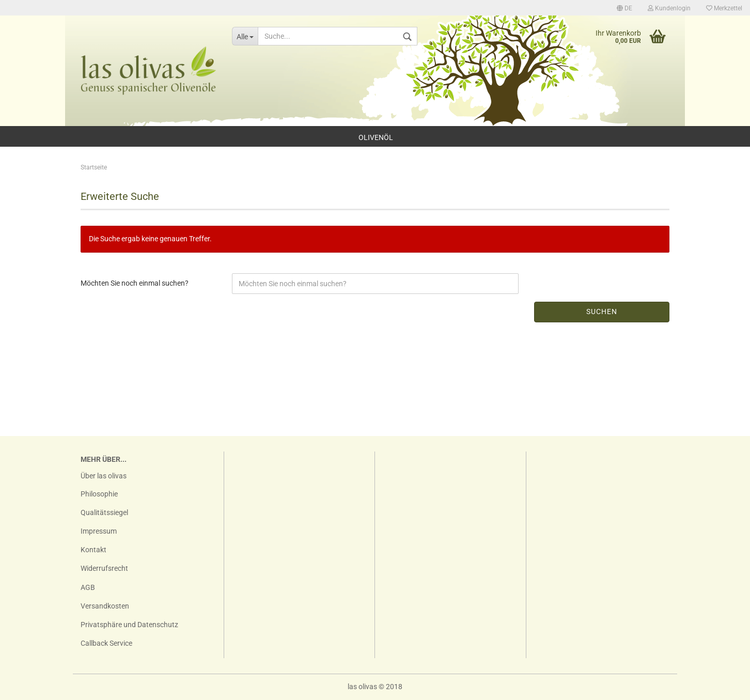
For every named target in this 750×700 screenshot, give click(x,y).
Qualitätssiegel (104, 512)
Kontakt (93, 550)
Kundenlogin (669, 8)
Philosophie (99, 494)
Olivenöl (375, 137)
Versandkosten (105, 606)
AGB (88, 587)
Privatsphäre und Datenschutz (129, 624)
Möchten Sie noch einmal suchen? (135, 283)
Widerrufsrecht (104, 568)
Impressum (99, 531)
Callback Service (106, 643)
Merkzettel (724, 8)
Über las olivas (104, 476)
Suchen (601, 311)
